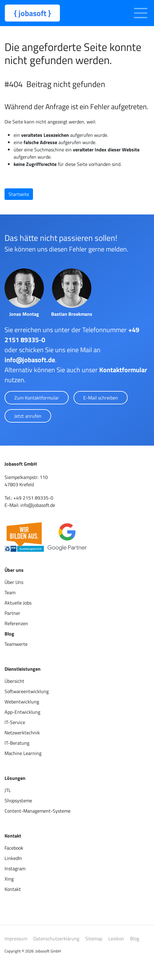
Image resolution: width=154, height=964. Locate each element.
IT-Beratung (17, 743)
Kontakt (13, 889)
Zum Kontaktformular (36, 397)
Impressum (16, 938)
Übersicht (14, 681)
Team (10, 592)
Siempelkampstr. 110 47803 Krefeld (26, 481)
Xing (9, 878)
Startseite (18, 194)
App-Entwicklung (22, 712)
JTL (8, 790)
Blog (9, 633)
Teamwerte (16, 644)
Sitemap (93, 938)
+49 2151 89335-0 (33, 497)
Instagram (15, 868)
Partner (12, 613)
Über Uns (14, 582)
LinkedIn (13, 858)
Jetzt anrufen (27, 416)
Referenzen (16, 623)
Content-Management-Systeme (37, 810)
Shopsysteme (18, 800)
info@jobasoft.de (30, 360)
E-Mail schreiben (100, 397)
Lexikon (116, 938)
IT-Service (15, 722)
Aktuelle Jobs (18, 602)
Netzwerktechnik (22, 732)
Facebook (14, 847)
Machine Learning (23, 753)
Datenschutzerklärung (56, 938)
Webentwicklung (22, 701)
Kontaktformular (123, 370)
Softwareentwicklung (27, 691)
